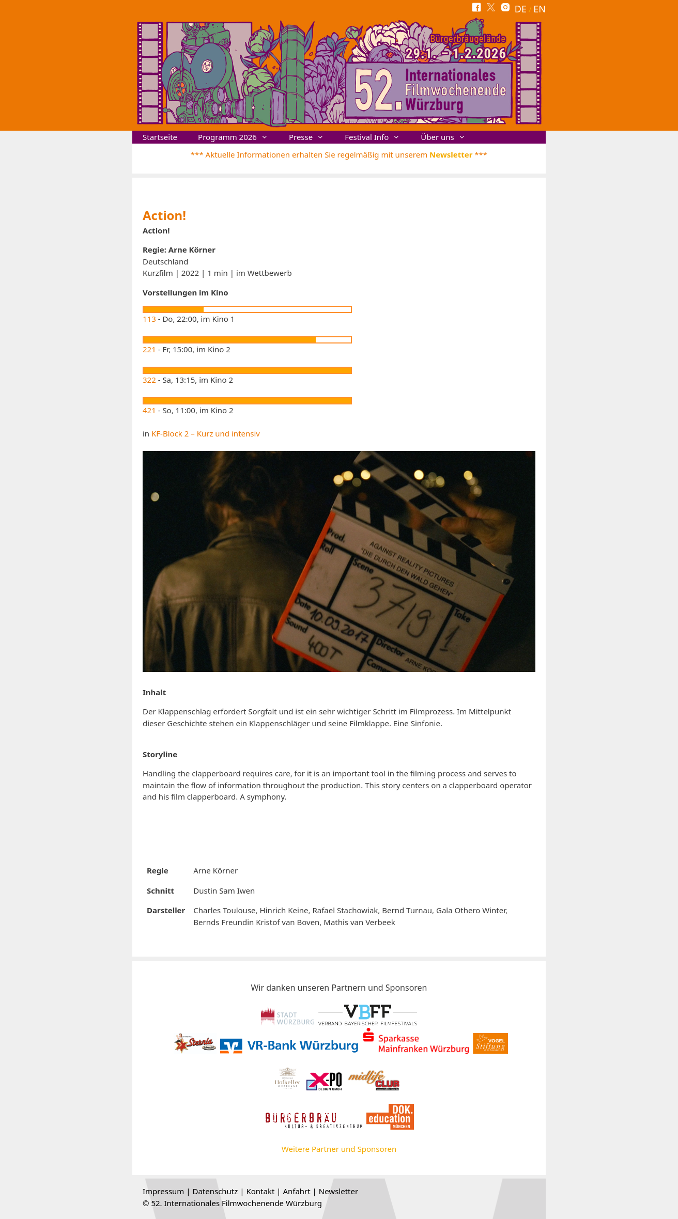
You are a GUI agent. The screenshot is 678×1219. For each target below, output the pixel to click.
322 (149, 379)
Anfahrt (296, 1191)
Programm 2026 (238, 137)
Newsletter (450, 154)
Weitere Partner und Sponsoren (339, 1149)
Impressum (163, 1191)
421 (149, 410)
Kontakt (260, 1191)
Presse (311, 137)
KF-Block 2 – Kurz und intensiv (205, 433)
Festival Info (377, 137)
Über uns (448, 137)
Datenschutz (215, 1191)
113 (149, 319)
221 (149, 349)
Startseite (160, 137)
